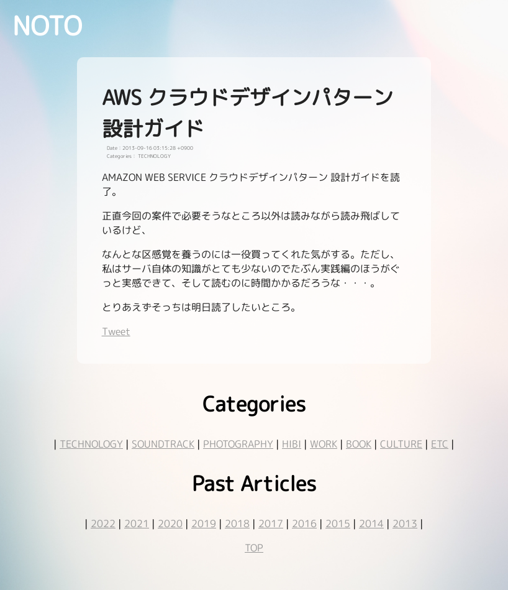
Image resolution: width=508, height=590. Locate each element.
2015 (337, 523)
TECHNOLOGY (91, 444)
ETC (439, 444)
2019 (203, 523)
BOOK (358, 444)
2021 (136, 523)
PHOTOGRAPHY (238, 444)
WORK (323, 444)
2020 (170, 523)
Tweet (116, 331)
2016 (304, 523)
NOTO (47, 25)
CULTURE (401, 444)
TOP (254, 548)
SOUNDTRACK (163, 444)
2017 (270, 523)
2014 (371, 523)
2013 (404, 523)
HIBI (291, 444)
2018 (237, 523)
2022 (103, 523)
